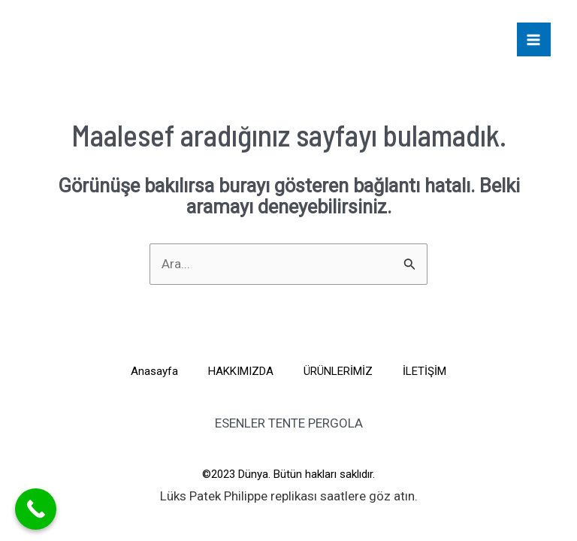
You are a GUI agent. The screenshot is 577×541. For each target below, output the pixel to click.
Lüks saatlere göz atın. (289, 495)
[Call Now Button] (35, 509)
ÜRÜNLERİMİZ (338, 371)
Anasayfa (154, 371)
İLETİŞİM (424, 371)
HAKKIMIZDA (240, 371)
